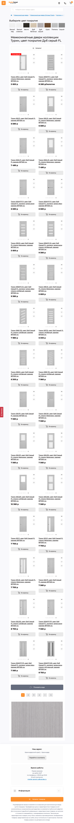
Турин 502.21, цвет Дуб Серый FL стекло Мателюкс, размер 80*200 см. (50, 121)
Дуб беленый (33, 31)
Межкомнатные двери (21, 15)
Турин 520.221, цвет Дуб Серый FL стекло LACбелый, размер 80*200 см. (22, 499)
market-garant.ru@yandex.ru (37, 779)
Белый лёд (12, 31)
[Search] (13, 10)
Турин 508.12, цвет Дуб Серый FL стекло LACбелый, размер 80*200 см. (22, 374)
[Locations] (59, 3)
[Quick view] (34, 54)
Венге (26, 29)
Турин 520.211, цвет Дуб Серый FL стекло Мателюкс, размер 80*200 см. (22, 457)
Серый (61, 29)
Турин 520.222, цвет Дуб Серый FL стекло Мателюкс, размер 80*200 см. (50, 499)
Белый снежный (19, 31)
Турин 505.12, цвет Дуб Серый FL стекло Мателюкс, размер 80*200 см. (22, 245)
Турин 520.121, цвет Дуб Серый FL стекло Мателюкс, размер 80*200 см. (50, 416)
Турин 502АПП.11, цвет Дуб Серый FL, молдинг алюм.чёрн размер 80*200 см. (50, 204)
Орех (48, 29)
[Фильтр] (1, 412)
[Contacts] (65, 3)
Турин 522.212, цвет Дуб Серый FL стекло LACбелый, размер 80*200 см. (22, 624)
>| (50, 695)
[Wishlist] (34, 58)
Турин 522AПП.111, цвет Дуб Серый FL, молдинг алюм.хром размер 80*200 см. (50, 624)
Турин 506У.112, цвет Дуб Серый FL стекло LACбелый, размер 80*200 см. (23, 333)
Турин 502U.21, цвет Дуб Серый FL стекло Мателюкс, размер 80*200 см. (50, 162)
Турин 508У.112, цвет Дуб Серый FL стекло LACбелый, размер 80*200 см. (51, 374)
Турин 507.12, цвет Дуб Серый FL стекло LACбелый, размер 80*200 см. (51, 333)
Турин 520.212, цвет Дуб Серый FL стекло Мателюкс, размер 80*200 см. (50, 457)
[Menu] (4, 3)
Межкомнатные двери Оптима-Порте (42, 15)
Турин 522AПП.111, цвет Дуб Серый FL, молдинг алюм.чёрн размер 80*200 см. (22, 665)
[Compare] (34, 62)
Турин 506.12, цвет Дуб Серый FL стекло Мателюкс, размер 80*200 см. (50, 289)
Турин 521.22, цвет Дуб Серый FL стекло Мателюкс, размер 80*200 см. (23, 582)
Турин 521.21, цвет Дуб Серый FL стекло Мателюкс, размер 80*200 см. (51, 540)
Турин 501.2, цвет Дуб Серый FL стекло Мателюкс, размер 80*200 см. (23, 79)
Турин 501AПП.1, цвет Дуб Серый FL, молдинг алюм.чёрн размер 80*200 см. (50, 79)
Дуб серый (40, 31)
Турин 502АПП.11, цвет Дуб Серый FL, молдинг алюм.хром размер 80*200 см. (22, 204)
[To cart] (23, 90)
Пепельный (55, 29)
